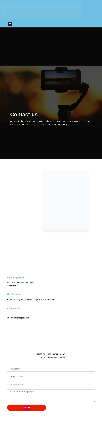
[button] (10, 24)
